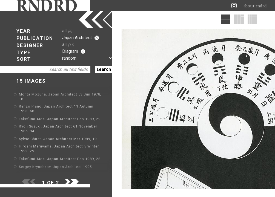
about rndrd (255, 6)
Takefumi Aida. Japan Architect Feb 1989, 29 (60, 119)
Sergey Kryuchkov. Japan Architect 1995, (56, 167)
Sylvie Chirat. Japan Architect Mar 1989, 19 (58, 139)
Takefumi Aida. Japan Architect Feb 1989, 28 (60, 159)
